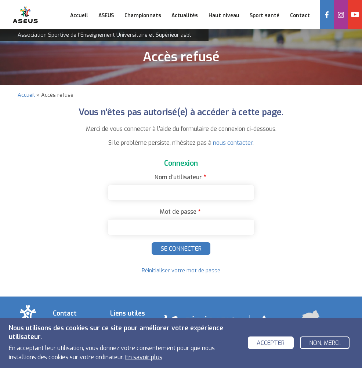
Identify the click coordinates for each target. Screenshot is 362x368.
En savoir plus (143, 357)
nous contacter (233, 143)
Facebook (327, 14)
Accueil (79, 15)
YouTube (355, 14)
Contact (300, 15)
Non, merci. (325, 343)
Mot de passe (178, 212)
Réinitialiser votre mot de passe (181, 270)
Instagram (341, 14)
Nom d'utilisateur (178, 177)
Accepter (271, 343)
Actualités (184, 15)
